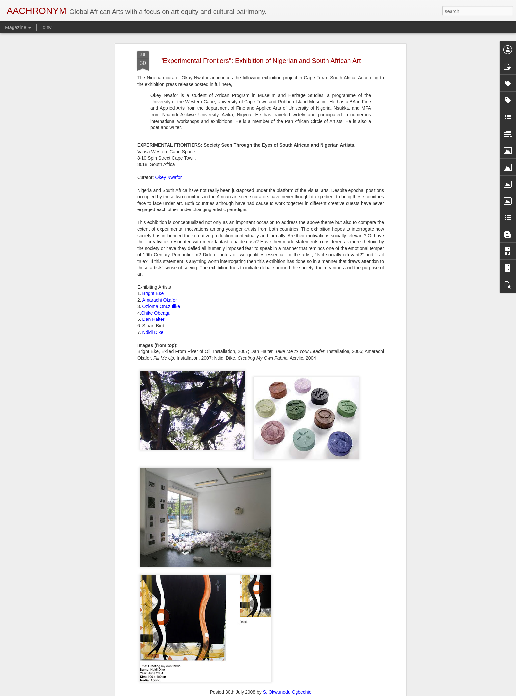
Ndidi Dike (153, 314)
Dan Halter (153, 301)
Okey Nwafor (168, 159)
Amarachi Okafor (159, 281)
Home (45, 27)
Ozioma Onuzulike (161, 288)
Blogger (278, 692)
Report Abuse (298, 692)
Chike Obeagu (156, 294)
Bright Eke (153, 275)
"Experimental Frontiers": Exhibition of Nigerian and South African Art (261, 42)
